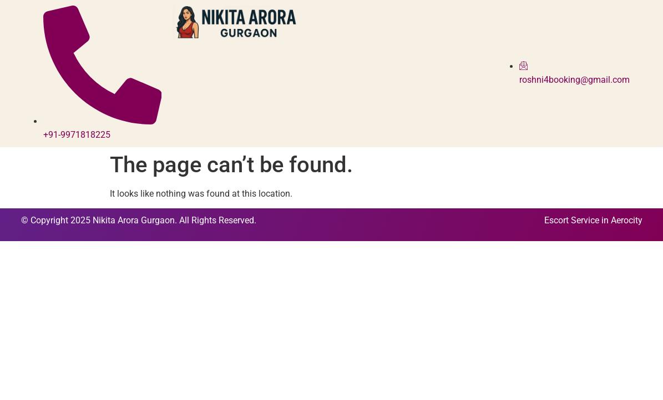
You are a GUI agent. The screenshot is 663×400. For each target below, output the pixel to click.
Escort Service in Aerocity (593, 220)
